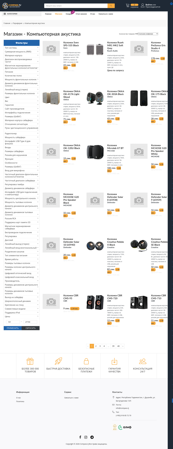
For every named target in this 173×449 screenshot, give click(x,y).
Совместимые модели (15, 308)
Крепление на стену (14, 305)
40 (118, 346)
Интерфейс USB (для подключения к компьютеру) (21, 193)
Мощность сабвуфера (15, 137)
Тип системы (11, 47)
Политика (20, 401)
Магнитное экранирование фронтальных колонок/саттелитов (21, 66)
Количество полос (13, 75)
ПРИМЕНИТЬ (13, 328)
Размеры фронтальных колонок (20, 93)
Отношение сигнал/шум (16, 124)
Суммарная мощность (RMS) (18, 51)
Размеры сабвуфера (14, 151)
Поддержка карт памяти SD (17, 222)
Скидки (69, 14)
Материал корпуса (13, 55)
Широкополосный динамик (18, 301)
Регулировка (11, 236)
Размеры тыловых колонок (17, 263)
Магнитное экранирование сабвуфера (18, 227)
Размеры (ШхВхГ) (13, 166)
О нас (92, 14)
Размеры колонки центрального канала (20, 268)
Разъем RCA (10, 218)
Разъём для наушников (16, 155)
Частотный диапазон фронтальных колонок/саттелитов (21, 175)
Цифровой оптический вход (18, 273)
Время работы (11, 259)
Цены (7, 316)
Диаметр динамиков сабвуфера (19, 188)
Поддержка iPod (12, 312)
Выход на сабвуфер (14, 297)
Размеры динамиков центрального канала (21, 285)
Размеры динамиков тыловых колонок (19, 292)
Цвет (7, 97)
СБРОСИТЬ (31, 328)
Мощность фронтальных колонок (21, 79)
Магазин (58, 14)
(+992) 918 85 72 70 (123, 415)
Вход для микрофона (15, 170)
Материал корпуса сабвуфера (19, 120)
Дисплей (9, 240)
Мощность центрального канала (20, 198)
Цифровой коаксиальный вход (19, 277)
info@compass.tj (122, 408)
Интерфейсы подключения (17, 112)
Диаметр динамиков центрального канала (21, 207)
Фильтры (22, 42)
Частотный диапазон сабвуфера (20, 180)
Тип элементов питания (16, 255)
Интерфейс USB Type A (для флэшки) (17, 142)
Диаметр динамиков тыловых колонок (19, 213)
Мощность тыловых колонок (18, 202)
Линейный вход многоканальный (21, 247)
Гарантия (9, 105)
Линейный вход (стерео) (16, 89)
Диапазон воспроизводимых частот (18, 60)
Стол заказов (81, 14)
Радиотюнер (11, 133)
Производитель (12, 281)
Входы (8, 147)
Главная (48, 14)
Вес (6, 101)
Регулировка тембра (14, 184)
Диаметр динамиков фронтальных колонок (21, 84)
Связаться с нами (106, 14)
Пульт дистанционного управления (21, 128)
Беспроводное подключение (18, 232)
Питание (9, 71)
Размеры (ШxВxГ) (13, 116)
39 (113, 346)
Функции (9, 159)
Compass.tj (84, 444)
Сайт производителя (14, 108)
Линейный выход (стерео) (17, 244)
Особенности (11, 162)
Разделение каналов (14, 251)
